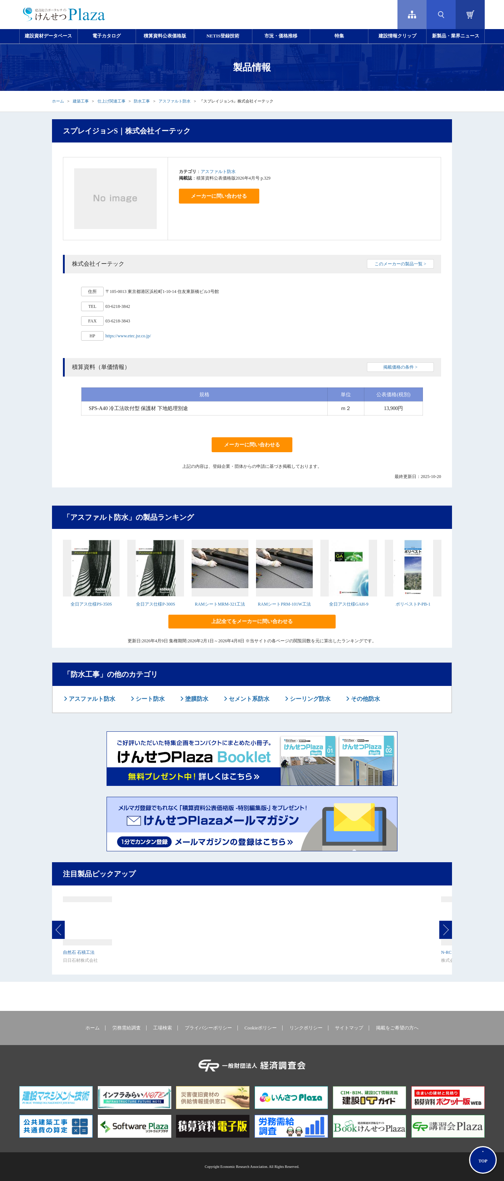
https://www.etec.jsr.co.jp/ (128, 335)
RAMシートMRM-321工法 (220, 604)
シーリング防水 (309, 699)
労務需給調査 (126, 1028)
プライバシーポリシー (208, 1028)
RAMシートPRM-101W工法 (284, 604)
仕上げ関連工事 (111, 101)
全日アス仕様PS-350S (91, 604)
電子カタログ (106, 36)
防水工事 (142, 101)
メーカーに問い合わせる (219, 196)
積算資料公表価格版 (165, 36)
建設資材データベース (48, 36)
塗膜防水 (196, 699)
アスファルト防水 (175, 101)
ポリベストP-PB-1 (413, 604)
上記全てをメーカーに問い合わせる (252, 621)
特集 (339, 36)
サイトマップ (349, 1028)
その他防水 (364, 699)
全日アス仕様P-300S (155, 604)
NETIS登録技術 (223, 36)
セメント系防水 (248, 699)
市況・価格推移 (280, 36)
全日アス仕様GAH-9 (348, 604)
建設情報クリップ (397, 36)
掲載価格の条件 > (400, 367)
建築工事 (81, 101)
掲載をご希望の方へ (397, 1028)
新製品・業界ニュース (455, 36)
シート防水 (149, 699)
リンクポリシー (306, 1028)
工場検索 (162, 1028)
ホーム (58, 101)
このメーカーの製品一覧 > (400, 263)
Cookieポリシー (260, 1028)
